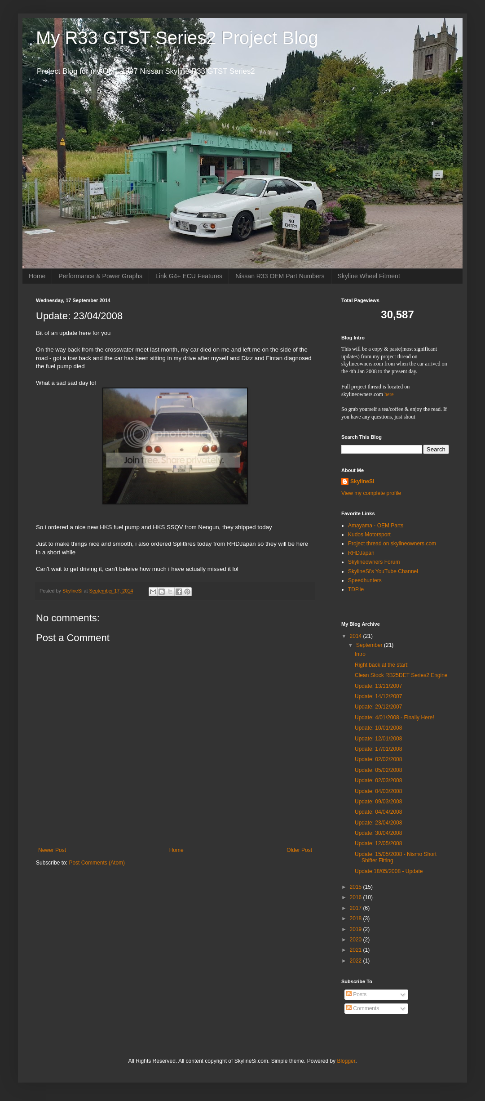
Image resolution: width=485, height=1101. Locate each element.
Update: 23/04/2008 (378, 823)
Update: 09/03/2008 (378, 801)
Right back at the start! (382, 665)
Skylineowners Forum (374, 562)
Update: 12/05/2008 (378, 843)
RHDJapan (361, 553)
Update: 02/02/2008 (378, 759)
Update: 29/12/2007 (378, 707)
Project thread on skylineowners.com (392, 543)
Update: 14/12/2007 (378, 696)
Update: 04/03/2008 (378, 791)
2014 (356, 636)
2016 (356, 897)
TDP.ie (356, 589)
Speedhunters (365, 580)
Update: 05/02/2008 (378, 770)
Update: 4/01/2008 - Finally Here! (394, 717)
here (389, 394)
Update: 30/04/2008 (378, 833)
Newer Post (52, 850)
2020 (356, 939)
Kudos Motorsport (369, 534)
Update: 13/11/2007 (378, 686)
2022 (356, 961)
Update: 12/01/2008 (378, 738)
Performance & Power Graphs (100, 276)
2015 (356, 887)
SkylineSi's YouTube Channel (383, 571)
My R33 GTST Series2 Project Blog (177, 38)
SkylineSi (362, 481)
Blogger (346, 1061)
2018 (356, 918)
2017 (356, 908)
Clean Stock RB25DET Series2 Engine (401, 675)
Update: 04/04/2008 (378, 812)
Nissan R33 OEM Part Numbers (279, 276)
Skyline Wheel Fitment (369, 276)
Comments (362, 1008)
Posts (356, 994)
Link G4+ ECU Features (188, 276)
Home (37, 276)
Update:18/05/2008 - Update (389, 871)
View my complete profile (371, 493)
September (370, 645)
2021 (356, 950)
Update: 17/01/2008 (378, 749)
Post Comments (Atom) (97, 863)
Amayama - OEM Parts (375, 525)
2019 (356, 929)
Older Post (299, 850)
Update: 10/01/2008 (378, 728)
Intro (360, 654)
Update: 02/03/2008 (378, 780)
